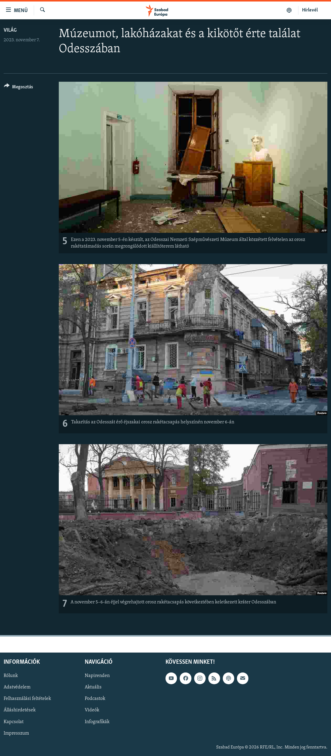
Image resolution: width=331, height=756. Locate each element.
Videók (92, 710)
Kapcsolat (14, 722)
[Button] (18, 88)
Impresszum (16, 733)
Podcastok (95, 699)
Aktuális (93, 687)
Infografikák (97, 722)
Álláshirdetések (20, 710)
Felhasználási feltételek (27, 699)
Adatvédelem (17, 687)
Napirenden (97, 676)
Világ (10, 30)
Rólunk (11, 676)
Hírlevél (310, 10)
